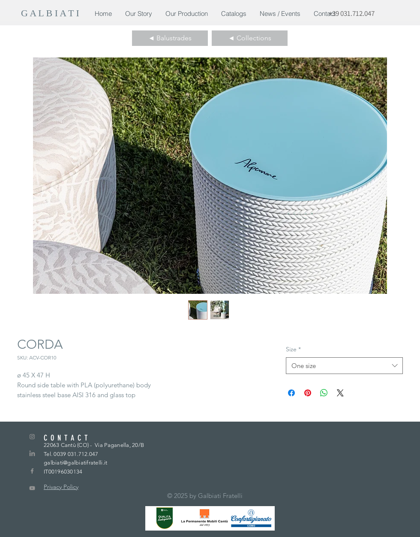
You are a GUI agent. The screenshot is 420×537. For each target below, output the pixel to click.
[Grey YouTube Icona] (32, 488)
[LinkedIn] (32, 453)
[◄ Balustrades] (170, 38)
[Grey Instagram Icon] (32, 436)
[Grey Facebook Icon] (32, 471)
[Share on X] (340, 393)
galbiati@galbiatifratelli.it (75, 462)
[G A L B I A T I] (51, 13)
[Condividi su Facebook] (291, 393)
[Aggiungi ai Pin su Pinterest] (308, 393)
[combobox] (344, 365)
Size (293, 349)
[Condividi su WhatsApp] (324, 393)
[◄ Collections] (249, 38)
